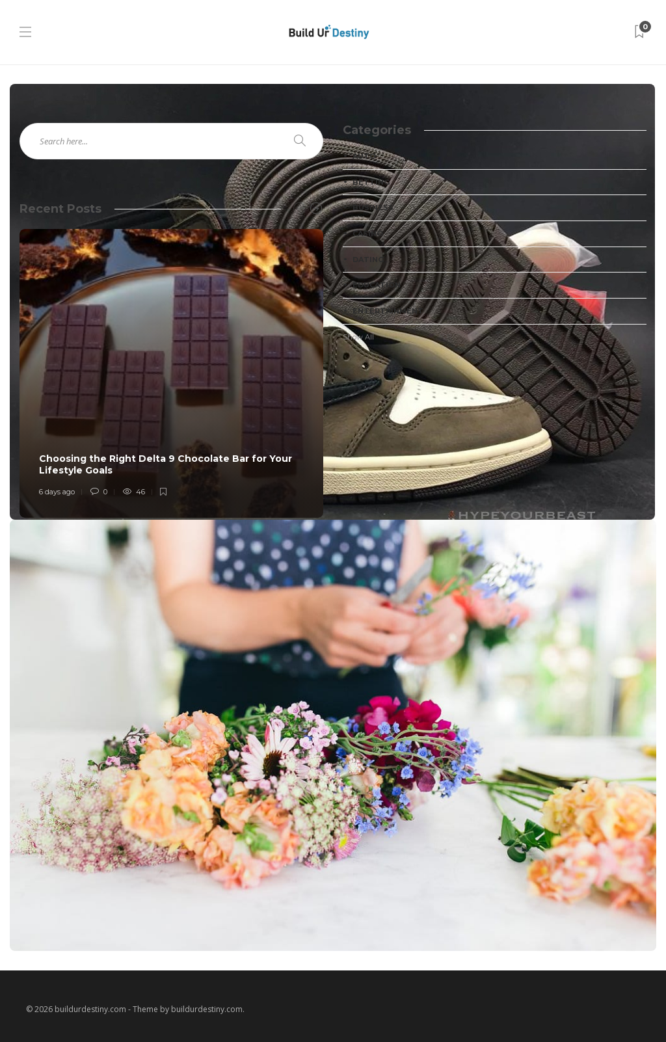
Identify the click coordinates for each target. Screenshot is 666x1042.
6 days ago (57, 491)
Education (377, 284)
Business (373, 207)
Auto (364, 156)
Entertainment (388, 310)
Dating (368, 259)
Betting (371, 182)
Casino (368, 233)
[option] (171, 373)
